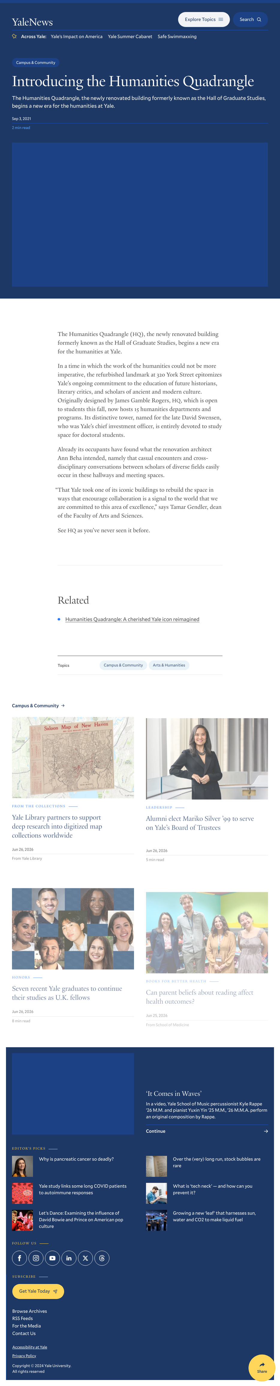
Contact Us (24, 1333)
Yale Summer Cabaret (130, 36)
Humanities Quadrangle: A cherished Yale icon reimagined (132, 623)
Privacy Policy (24, 1355)
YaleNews (32, 23)
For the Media (26, 1326)
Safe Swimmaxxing (177, 36)
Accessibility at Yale (29, 1347)
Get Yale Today (38, 1291)
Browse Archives (29, 1311)
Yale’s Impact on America (77, 36)
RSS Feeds (22, 1318)
